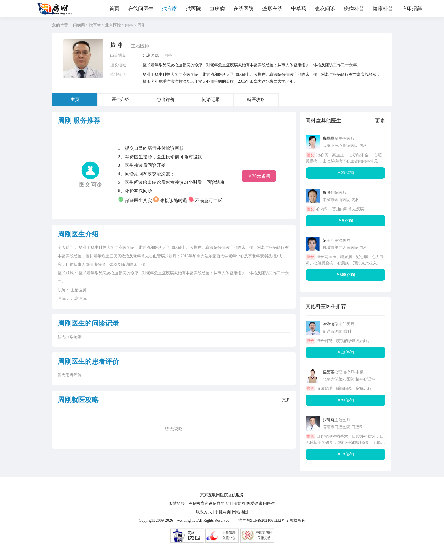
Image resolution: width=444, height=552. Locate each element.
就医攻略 (256, 99)
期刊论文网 (235, 503)
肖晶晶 (328, 138)
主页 (75, 99)
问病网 (79, 25)
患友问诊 (325, 8)
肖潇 (326, 193)
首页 (114, 8)
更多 (286, 400)
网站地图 (240, 512)
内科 (129, 25)
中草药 (298, 8)
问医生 (269, 503)
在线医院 (243, 8)
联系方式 (204, 512)
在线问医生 (140, 8)
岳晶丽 (328, 372)
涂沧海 (328, 324)
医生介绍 (120, 99)
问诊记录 (211, 99)
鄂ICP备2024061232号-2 (267, 520)
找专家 (169, 8)
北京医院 (113, 25)
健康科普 (383, 8)
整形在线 (272, 8)
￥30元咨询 (258, 176)
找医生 (95, 25)
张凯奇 (328, 420)
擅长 (310, 155)
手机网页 (222, 512)
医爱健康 (254, 503)
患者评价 (166, 99)
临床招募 (412, 8)
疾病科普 (354, 8)
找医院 (193, 8)
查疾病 (217, 8)
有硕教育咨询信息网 (207, 503)
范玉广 (328, 240)
